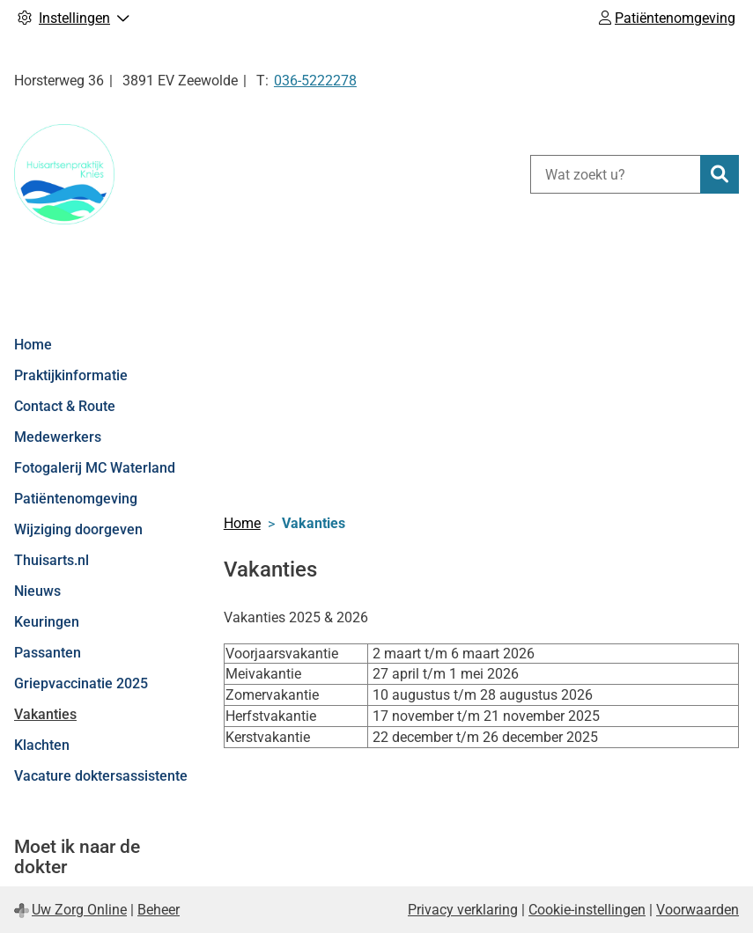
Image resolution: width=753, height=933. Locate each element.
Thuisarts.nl (51, 560)
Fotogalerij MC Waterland (94, 467)
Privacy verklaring (463, 909)
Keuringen (46, 621)
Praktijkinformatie (71, 375)
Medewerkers (57, 437)
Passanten (47, 652)
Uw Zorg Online (79, 909)
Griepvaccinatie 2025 (81, 683)
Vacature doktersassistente (101, 776)
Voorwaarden (697, 909)
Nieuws (37, 591)
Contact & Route (64, 406)
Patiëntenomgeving (75, 498)
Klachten (42, 745)
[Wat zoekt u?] (615, 174)
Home (33, 344)
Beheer (158, 909)
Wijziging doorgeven (78, 529)
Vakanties (45, 714)
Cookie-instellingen (587, 909)
